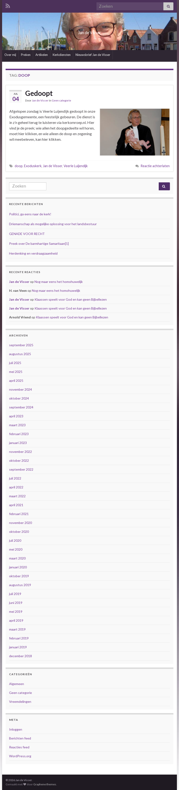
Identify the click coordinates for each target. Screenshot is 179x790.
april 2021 (16, 505)
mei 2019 (15, 611)
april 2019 (16, 620)
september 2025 (21, 345)
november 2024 (20, 389)
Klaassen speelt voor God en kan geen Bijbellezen (70, 299)
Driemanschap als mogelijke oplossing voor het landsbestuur (53, 224)
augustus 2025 (20, 354)
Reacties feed (19, 747)
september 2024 (21, 407)
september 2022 (21, 469)
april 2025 (16, 380)
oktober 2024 (19, 398)
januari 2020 (18, 567)
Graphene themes (44, 784)
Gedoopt (39, 93)
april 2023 (16, 416)
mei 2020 (15, 549)
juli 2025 (15, 363)
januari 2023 (18, 443)
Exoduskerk (32, 166)
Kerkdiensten (62, 55)
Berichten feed (20, 738)
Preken (26, 55)
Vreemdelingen (20, 701)
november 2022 (20, 452)
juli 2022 (15, 478)
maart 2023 (17, 425)
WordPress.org (20, 756)
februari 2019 (19, 638)
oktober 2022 (19, 460)
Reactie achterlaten (155, 166)
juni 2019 (15, 603)
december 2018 (20, 656)
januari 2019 (18, 647)
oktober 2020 (19, 532)
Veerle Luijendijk (76, 166)
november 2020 (20, 523)
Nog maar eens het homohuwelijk (58, 282)
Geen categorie (61, 100)
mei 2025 (15, 372)
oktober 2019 (19, 576)
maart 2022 (17, 496)
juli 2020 (15, 540)
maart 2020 (17, 558)
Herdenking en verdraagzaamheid (33, 253)
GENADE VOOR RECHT (27, 234)
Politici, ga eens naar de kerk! (30, 214)
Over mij (10, 55)
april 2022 (16, 487)
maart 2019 (17, 629)
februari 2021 (19, 514)
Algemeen (16, 684)
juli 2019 (15, 594)
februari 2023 (19, 434)
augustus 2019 (20, 585)
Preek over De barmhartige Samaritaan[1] (39, 243)
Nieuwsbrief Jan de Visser (93, 55)
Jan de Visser (89, 31)
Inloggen (15, 729)
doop (19, 166)
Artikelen (41, 55)
